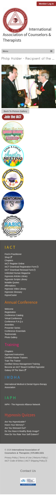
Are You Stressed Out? (15, 429)
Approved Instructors (14, 356)
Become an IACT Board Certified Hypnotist (24, 368)
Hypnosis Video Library (15, 290)
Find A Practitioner (13, 255)
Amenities (9, 326)
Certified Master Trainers (16, 359)
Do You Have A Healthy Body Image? (22, 432)
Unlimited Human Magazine (17, 274)
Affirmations (10, 287)
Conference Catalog (14, 316)
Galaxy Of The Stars (14, 371)
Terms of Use (25, 459)
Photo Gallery (11, 338)
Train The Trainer (13, 362)
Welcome (9, 310)
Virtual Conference (13, 319)
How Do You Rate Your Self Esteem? (22, 435)
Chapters (9, 261)
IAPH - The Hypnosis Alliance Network (22, 405)
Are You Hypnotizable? (15, 423)
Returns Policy (40, 459)
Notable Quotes (12, 283)
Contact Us (28, 472)
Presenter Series (12, 329)
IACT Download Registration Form (20, 268)
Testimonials (10, 335)
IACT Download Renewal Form (19, 271)
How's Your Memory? (14, 426)
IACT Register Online (14, 265)
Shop (7, 258)
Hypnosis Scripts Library (16, 280)
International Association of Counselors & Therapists (26, 35)
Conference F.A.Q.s (14, 323)
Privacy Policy (11, 459)
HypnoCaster (11, 296)
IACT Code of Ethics (14, 462)
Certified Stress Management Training (22, 365)
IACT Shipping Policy (35, 462)
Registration (10, 313)
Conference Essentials (15, 332)
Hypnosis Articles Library (16, 277)
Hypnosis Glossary (13, 293)
